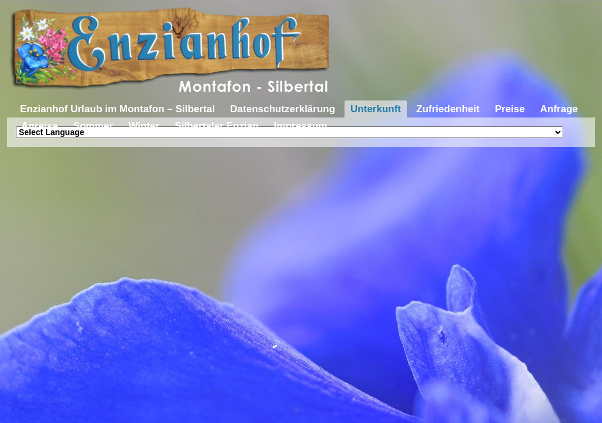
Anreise (39, 126)
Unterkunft (375, 109)
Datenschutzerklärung (283, 109)
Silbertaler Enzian (217, 126)
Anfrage (559, 109)
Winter (143, 126)
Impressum (300, 126)
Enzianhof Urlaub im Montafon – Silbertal (117, 109)
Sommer (93, 126)
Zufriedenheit (448, 109)
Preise (510, 109)
